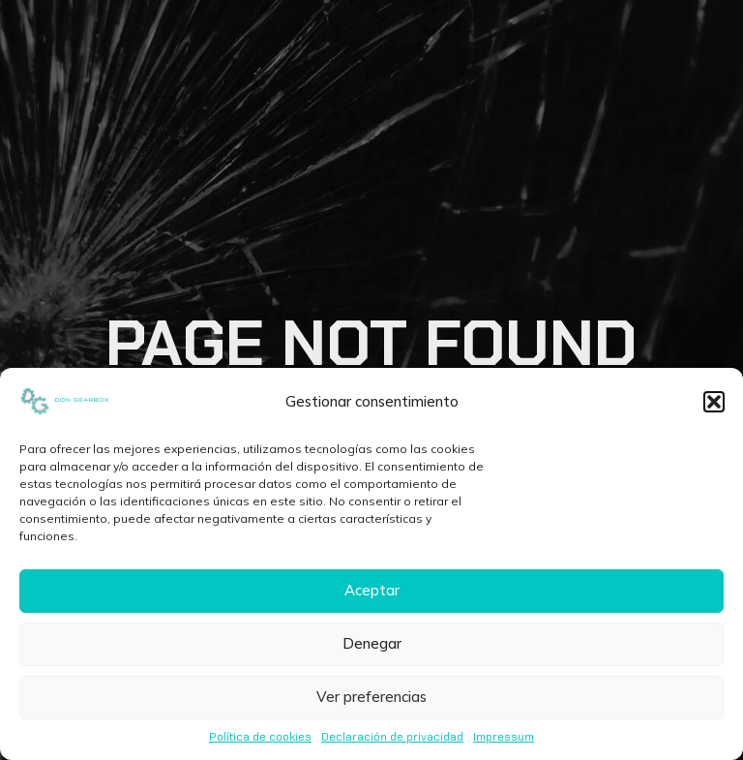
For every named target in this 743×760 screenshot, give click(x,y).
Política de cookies (260, 737)
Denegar (371, 643)
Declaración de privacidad (392, 737)
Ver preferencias (371, 696)
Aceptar (372, 590)
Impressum (503, 737)
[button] (714, 401)
